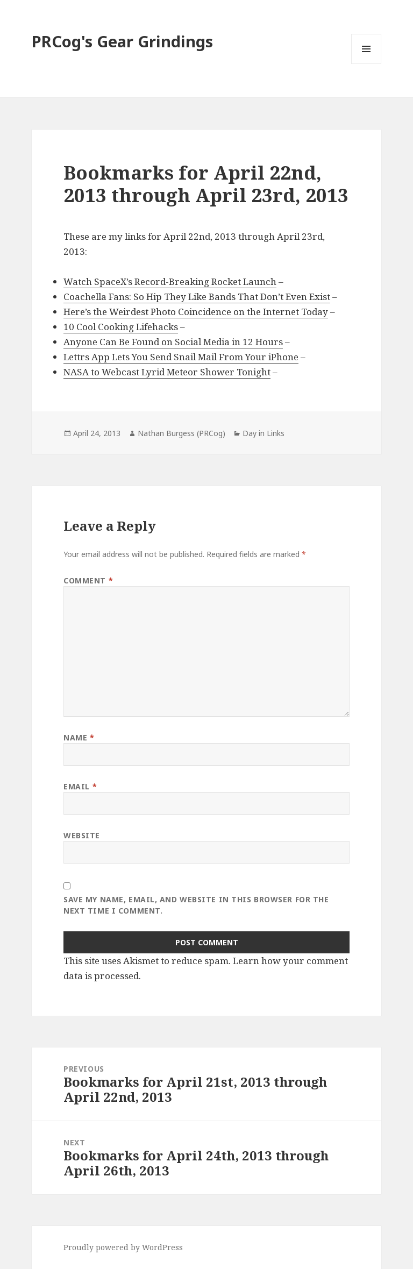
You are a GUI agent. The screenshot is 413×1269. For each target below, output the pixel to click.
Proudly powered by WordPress (123, 1247)
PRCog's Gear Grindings (122, 41)
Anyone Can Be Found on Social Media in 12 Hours (173, 342)
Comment (88, 580)
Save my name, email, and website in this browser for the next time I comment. (196, 905)
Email (80, 786)
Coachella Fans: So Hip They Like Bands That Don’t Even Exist (196, 296)
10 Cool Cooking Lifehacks (120, 326)
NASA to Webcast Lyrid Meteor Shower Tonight (166, 372)
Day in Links (263, 433)
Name (78, 737)
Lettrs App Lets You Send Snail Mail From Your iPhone (180, 357)
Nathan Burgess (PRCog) (181, 433)
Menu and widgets (366, 63)
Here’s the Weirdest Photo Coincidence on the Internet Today (195, 311)
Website (81, 835)
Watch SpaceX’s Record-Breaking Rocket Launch (169, 281)
